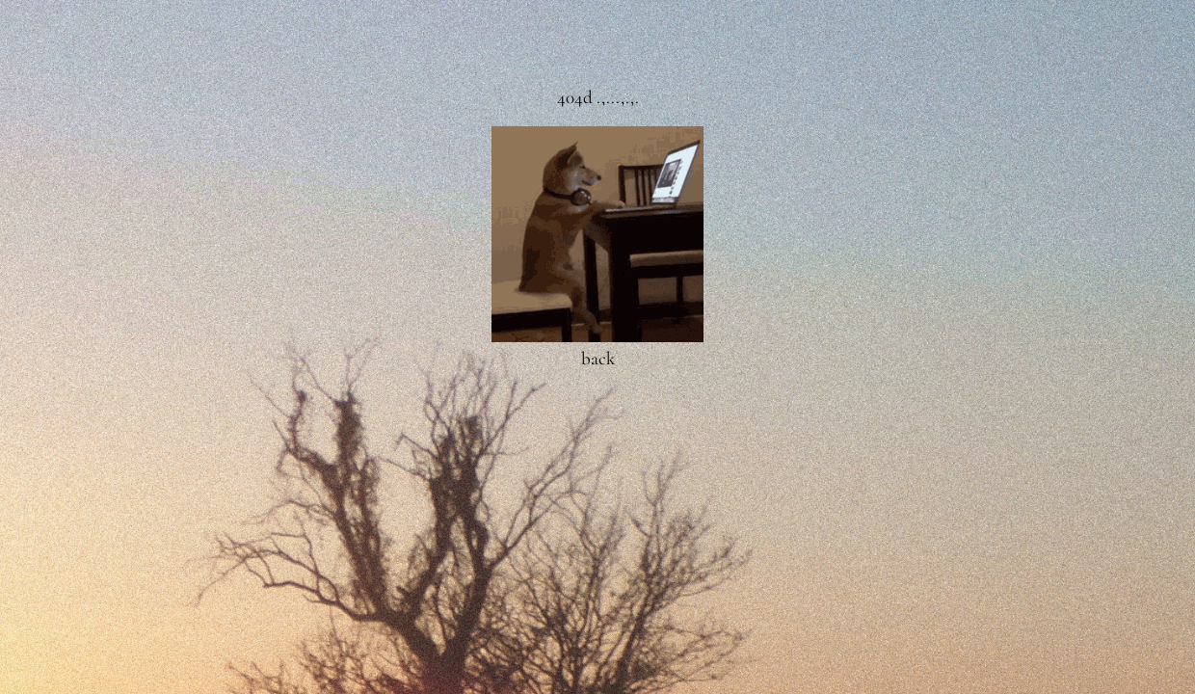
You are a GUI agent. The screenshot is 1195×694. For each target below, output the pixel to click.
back (598, 358)
